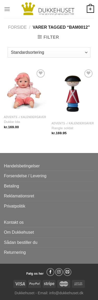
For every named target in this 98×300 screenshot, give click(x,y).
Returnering (15, 252)
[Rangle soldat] (72, 93)
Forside (17, 27)
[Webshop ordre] (49, 52)
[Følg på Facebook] (50, 272)
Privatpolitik (14, 206)
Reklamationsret (19, 196)
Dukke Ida (12, 122)
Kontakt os (14, 222)
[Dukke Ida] (25, 90)
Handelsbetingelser (22, 166)
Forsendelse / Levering (25, 176)
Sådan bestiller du (20, 242)
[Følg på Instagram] (59, 272)
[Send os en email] (67, 272)
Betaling (11, 186)
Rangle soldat (62, 128)
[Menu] (7, 9)
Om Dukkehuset (19, 232)
